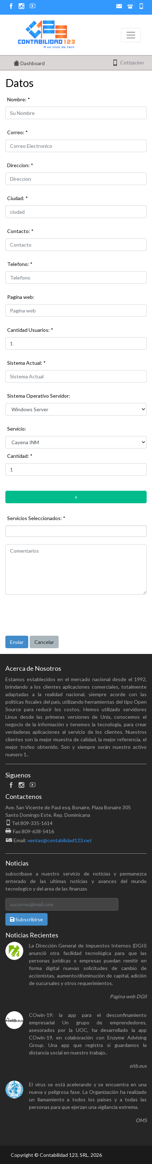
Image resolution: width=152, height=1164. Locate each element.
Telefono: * (20, 264)
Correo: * (17, 132)
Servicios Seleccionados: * (36, 518)
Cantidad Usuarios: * (30, 330)
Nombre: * (18, 99)
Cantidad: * (20, 456)
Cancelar (44, 642)
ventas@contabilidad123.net (60, 840)
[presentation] (59, 614)
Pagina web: (20, 297)
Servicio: (16, 429)
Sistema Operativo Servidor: (38, 396)
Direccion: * (20, 165)
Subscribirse (26, 919)
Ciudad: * (17, 198)
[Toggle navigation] (131, 35)
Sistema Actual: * (26, 363)
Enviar (17, 642)
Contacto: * (20, 231)
